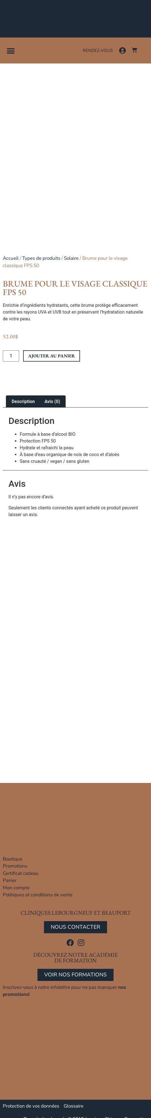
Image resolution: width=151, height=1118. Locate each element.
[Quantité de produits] (11, 356)
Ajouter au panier (51, 356)
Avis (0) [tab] (52, 401)
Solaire (71, 258)
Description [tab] (23, 401)
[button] (10, 51)
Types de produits (41, 258)
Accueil (11, 258)
